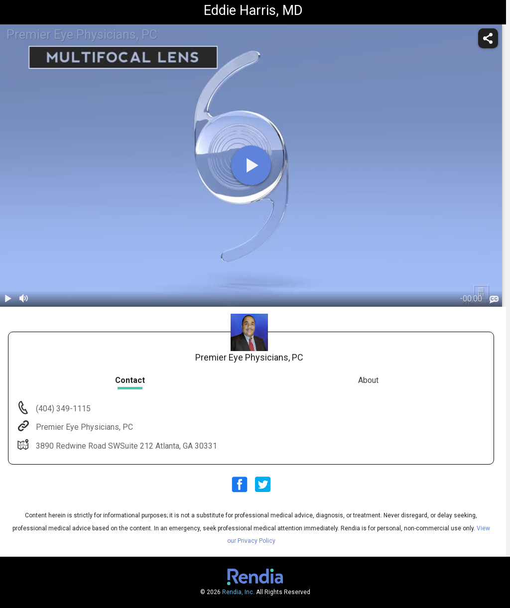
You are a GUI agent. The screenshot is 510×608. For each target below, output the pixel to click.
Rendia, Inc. (238, 592)
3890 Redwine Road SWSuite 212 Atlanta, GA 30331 (125, 446)
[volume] (24, 299)
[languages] (494, 299)
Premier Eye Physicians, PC (83, 427)
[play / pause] (8, 299)
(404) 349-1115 (62, 408)
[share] (488, 38)
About (368, 380)
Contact (130, 380)
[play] (251, 165)
